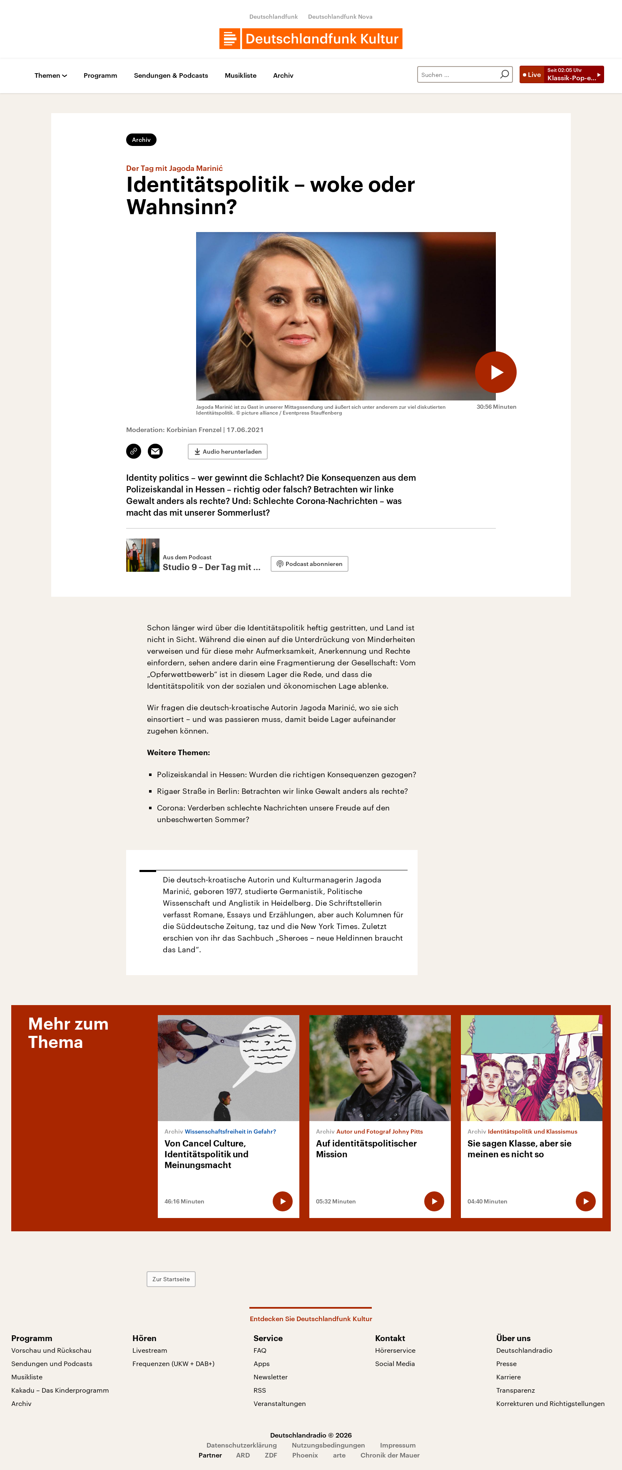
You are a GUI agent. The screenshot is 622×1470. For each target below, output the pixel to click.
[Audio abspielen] (496, 372)
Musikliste (240, 75)
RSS (260, 1390)
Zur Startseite (171, 1278)
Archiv (283, 75)
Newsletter (271, 1377)
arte (339, 1455)
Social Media (395, 1363)
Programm (100, 75)
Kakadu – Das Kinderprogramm (60, 1390)
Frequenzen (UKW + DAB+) (173, 1363)
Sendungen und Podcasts (51, 1363)
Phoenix (305, 1455)
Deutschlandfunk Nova (340, 16)
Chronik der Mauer (390, 1455)
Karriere (508, 1377)
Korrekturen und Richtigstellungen (550, 1403)
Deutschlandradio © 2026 (311, 1435)
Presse (506, 1363)
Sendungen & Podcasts (171, 75)
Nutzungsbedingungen (328, 1445)
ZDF (271, 1455)
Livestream (149, 1350)
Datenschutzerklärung (242, 1445)
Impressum (398, 1445)
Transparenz (515, 1390)
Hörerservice (395, 1350)
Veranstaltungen (280, 1403)
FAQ (260, 1350)
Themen (47, 75)
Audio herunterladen (232, 451)
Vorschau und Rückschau (51, 1350)
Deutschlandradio (524, 1350)
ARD (243, 1455)
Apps (262, 1363)
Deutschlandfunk (273, 16)
